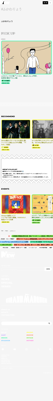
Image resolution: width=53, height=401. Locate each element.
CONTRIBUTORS (8, 315)
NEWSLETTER (5, 265)
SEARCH (4, 320)
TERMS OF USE (5, 362)
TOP (2, 230)
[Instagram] (26, 349)
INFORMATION (5, 360)
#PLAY (4, 332)
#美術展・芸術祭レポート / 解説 (19, 247)
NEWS (5, 279)
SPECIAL (7, 282)
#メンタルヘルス (33, 247)
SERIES (6, 286)
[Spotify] (2, 349)
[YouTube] (14, 349)
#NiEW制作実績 (44, 247)
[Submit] (49, 323)
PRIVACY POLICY (6, 363)
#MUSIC (29, 332)
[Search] (26, 323)
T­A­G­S (6, 230)
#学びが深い (6, 247)
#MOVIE (29, 335)
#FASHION (5, 340)
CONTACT (4, 356)
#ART (3, 335)
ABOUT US (5, 310)
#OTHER (29, 340)
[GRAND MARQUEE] (26, 298)
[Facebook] (50, 349)
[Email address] (23, 269)
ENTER (48, 269)
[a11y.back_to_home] (5, 2)
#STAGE (29, 338)
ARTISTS (4, 312)
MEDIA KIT (4, 358)
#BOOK (4, 338)
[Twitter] (38, 349)
